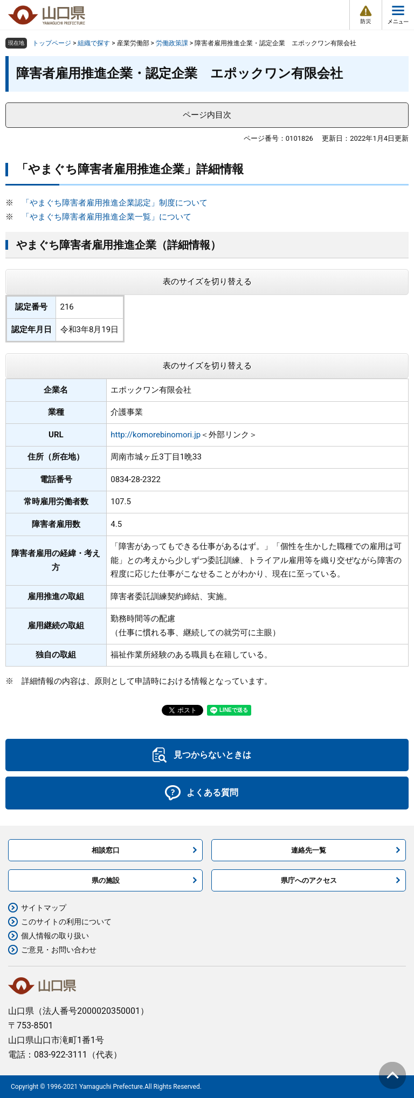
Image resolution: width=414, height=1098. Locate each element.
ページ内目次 (207, 115)
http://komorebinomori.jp (156, 435)
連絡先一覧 (308, 850)
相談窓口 (106, 850)
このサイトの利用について (66, 921)
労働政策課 (172, 43)
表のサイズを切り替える (207, 281)
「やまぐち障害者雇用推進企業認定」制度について (115, 203)
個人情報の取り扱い (55, 935)
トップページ (51, 43)
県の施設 (106, 880)
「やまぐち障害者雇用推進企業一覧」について (106, 217)
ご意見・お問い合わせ (58, 949)
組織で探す (94, 43)
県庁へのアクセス (309, 880)
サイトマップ (43, 907)
